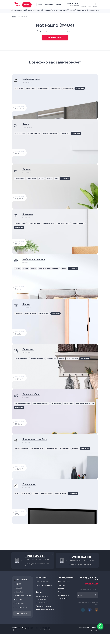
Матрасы (27, 268)
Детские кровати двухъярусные (25, 408)
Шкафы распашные (33, 313)
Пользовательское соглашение (89, 627)
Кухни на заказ (19, 88)
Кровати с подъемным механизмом (55, 268)
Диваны (27, 169)
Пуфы (64, 178)
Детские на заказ (77, 88)
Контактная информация (44, 585)
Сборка (60, 592)
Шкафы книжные (49, 313)
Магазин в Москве (35, 556)
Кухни (26, 124)
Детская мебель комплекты (45, 403)
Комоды (72, 268)
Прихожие (29, 349)
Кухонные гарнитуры (36, 133)
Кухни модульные (20, 133)
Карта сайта (95, 630)
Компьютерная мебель (37, 439)
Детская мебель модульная (23, 403)
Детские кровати (78, 403)
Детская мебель (33, 394)
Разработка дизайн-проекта (46, 609)
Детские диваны (63, 403)
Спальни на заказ (63, 88)
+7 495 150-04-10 (73, 3)
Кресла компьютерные (22, 448)
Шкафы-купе (19, 313)
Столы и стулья (73, 133)
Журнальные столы (54, 223)
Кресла (46, 178)
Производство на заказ (44, 606)
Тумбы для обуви (57, 358)
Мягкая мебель (27, 493)
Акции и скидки (63, 598)
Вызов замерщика (42, 603)
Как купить (61, 585)
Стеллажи (85, 448)
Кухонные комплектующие (55, 133)
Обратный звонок (92, 583)
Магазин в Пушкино (80, 556)
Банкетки (55, 178)
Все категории (19, 93)
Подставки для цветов (72, 223)
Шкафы (27, 304)
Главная (13, 16)
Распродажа (30, 484)
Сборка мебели (42, 599)
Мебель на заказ (33, 79)
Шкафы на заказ (33, 88)
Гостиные (28, 214)
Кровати (37, 268)
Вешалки (69, 358)
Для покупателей (47, 3)
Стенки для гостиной (37, 223)
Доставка (61, 588)
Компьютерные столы (40, 448)
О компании (57, 3)
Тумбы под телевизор (22, 228)
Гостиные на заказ (48, 88)
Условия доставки (42, 596)
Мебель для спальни (36, 259)
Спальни (17, 268)
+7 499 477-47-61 (31, 559)
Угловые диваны (34, 178)
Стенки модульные (21, 223)
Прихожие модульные (22, 358)
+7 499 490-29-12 (75, 560)
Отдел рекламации (64, 582)
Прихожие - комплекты (40, 358)
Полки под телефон (82, 358)
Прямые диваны (20, 178)
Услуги (39, 3)
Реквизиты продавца (43, 582)
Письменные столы (57, 448)
